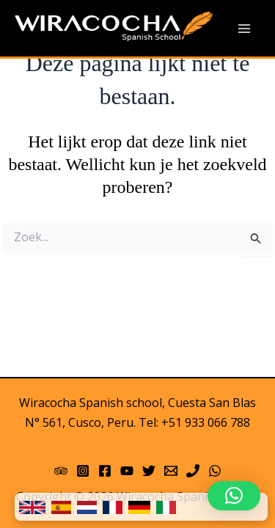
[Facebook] (104, 470)
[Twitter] (148, 470)
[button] (234, 495)
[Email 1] (170, 470)
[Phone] (192, 470)
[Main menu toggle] (244, 28)
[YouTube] (126, 470)
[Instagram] (82, 470)
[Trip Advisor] (60, 470)
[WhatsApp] (214, 470)
